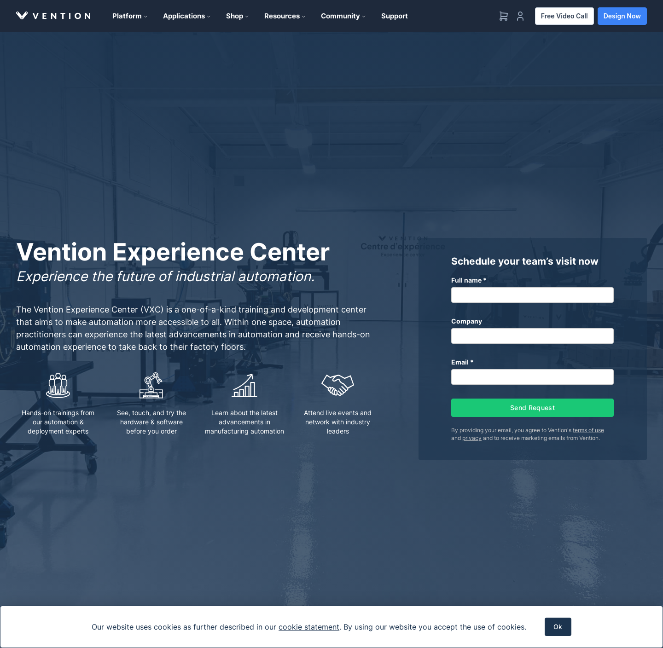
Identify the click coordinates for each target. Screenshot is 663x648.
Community (343, 16)
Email (460, 362)
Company (466, 321)
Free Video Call (564, 16)
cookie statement (309, 626)
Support (394, 16)
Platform (130, 16)
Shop (238, 16)
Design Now (622, 16)
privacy (472, 437)
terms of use (588, 430)
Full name (466, 280)
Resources (285, 16)
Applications (187, 16)
